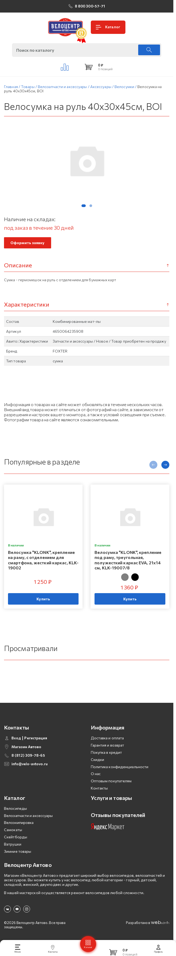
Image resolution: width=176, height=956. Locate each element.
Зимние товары (17, 851)
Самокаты (13, 829)
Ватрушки (12, 844)
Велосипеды (15, 808)
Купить (43, 599)
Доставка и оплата (107, 738)
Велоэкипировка (19, 822)
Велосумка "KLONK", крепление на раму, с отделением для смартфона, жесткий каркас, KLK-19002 (43, 560)
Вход (16, 738)
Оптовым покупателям (111, 781)
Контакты (99, 788)
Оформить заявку (27, 242)
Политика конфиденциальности (120, 766)
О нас (96, 773)
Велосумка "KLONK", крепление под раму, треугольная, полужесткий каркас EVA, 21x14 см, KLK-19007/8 (128, 560)
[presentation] (153, 465)
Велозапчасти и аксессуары (28, 815)
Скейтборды (15, 837)
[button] (84, 205)
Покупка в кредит (106, 752)
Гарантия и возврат (107, 745)
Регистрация (35, 738)
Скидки (97, 759)
